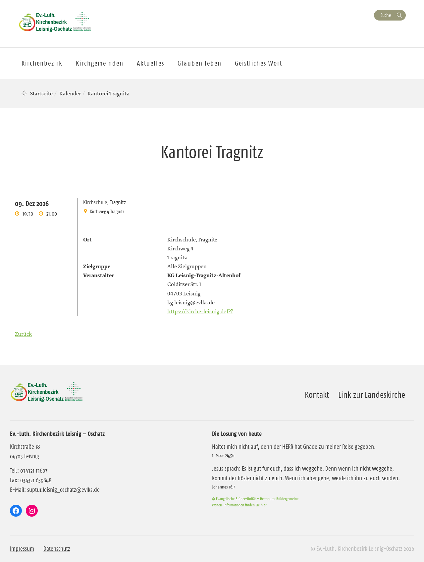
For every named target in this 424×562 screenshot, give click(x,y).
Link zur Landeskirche (371, 394)
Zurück (23, 333)
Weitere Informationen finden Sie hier (239, 504)
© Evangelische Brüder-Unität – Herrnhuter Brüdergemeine (255, 498)
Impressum (22, 548)
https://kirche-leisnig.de (196, 311)
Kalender (70, 93)
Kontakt (317, 394)
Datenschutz (56, 548)
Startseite (41, 93)
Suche (386, 15)
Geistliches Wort (258, 63)
